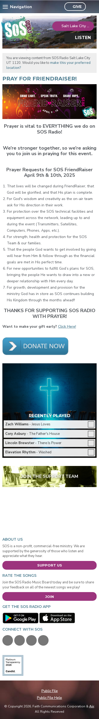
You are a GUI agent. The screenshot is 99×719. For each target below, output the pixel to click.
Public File (49, 691)
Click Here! (67, 326)
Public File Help (49, 698)
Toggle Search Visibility (91, 7)
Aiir (91, 706)
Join (49, 596)
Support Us (49, 565)
